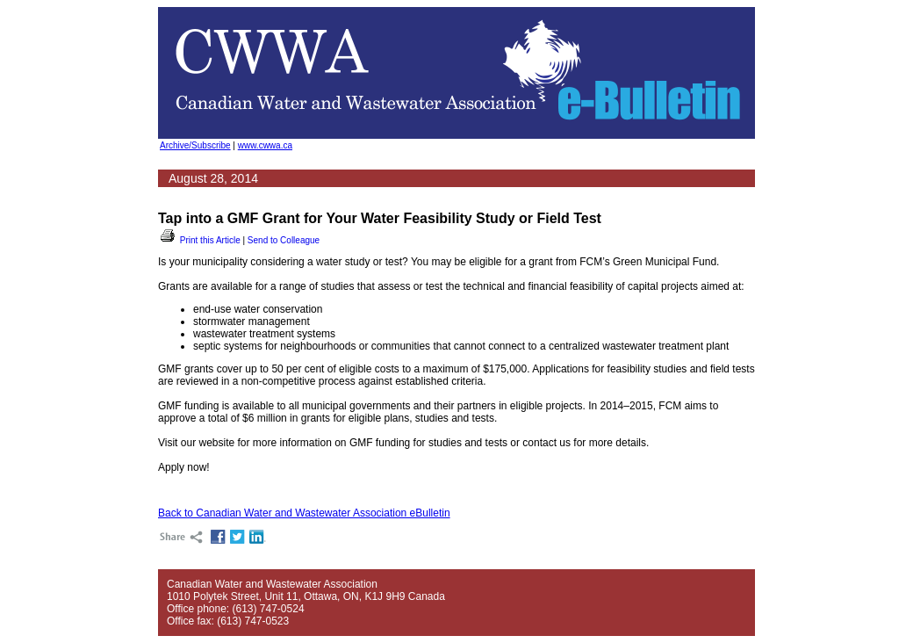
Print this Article (199, 240)
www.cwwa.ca (265, 145)
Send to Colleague (284, 240)
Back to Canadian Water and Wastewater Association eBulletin (304, 513)
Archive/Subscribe (195, 145)
